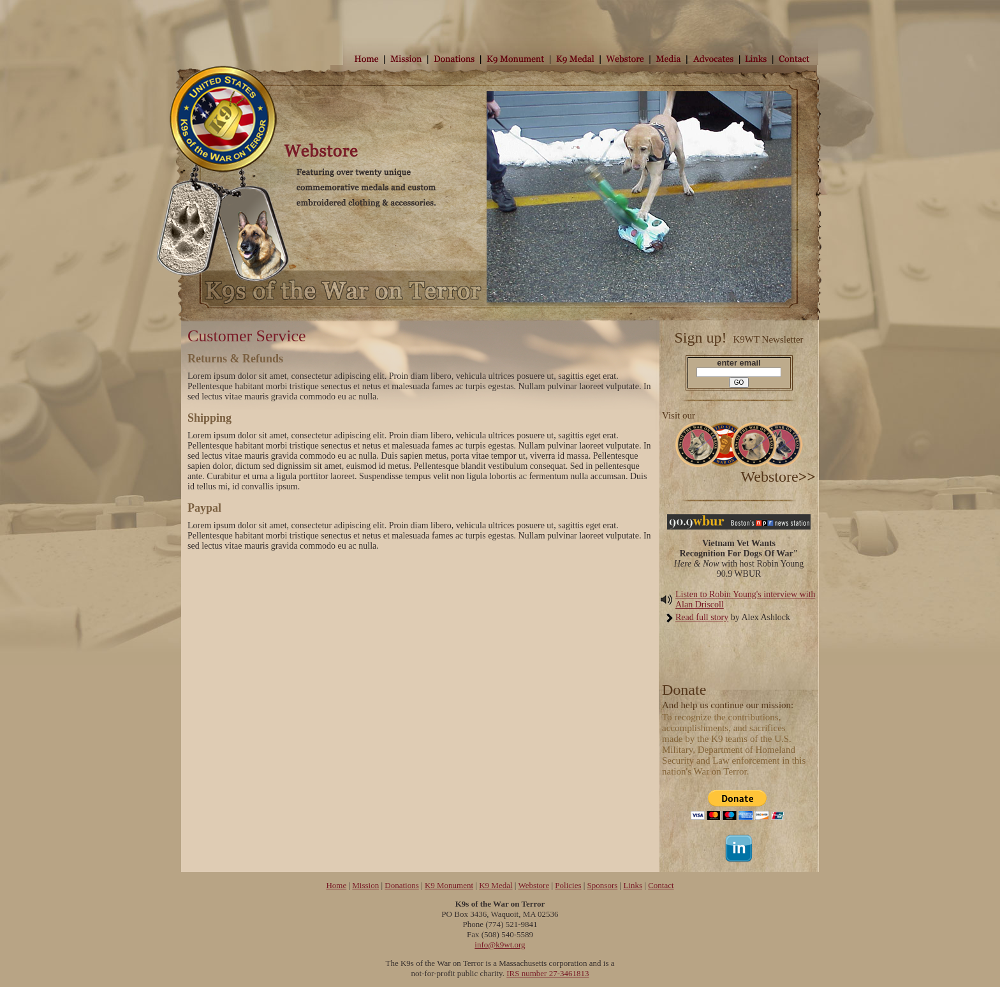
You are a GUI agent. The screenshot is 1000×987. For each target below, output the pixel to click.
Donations (401, 885)
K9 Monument (449, 885)
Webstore (533, 885)
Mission (365, 885)
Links (632, 885)
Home (336, 885)
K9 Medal (495, 885)
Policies (568, 885)
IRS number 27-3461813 (547, 973)
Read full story (701, 617)
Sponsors (602, 885)
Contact (660, 885)
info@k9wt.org (499, 944)
